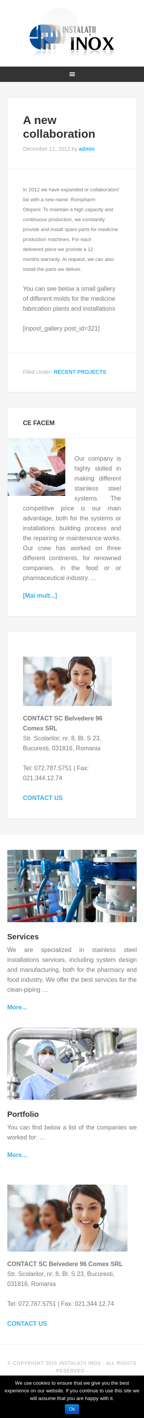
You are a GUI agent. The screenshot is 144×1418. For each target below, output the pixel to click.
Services (23, 936)
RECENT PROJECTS (80, 372)
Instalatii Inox (72, 32)
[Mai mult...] (40, 595)
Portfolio (23, 1114)
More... (17, 1007)
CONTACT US (43, 798)
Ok (72, 1409)
